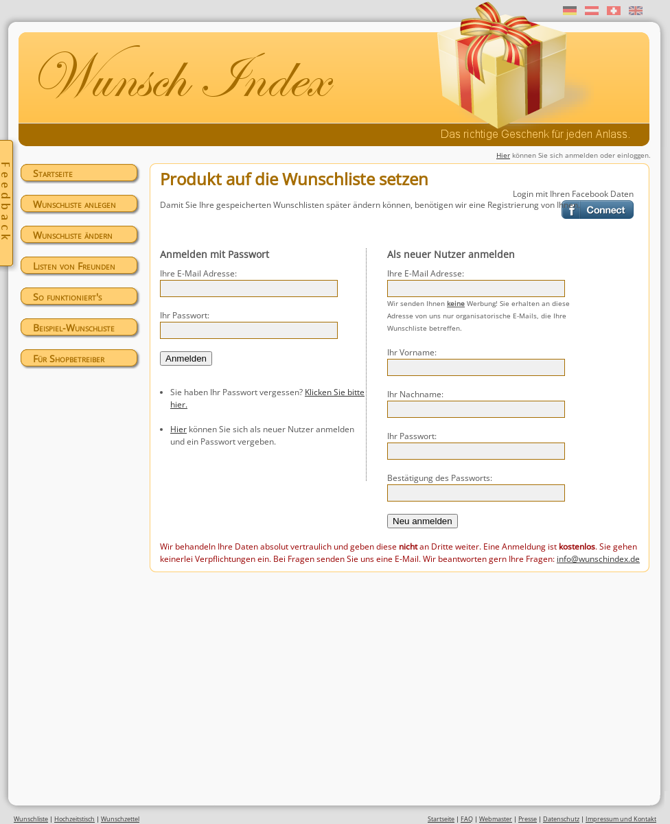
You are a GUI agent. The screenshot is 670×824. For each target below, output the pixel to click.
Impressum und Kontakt (621, 818)
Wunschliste (31, 818)
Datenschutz (561, 818)
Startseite (53, 173)
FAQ (467, 818)
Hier (503, 155)
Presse (527, 818)
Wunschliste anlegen (74, 204)
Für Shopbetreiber (68, 358)
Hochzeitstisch (74, 818)
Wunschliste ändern (73, 235)
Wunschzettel (120, 818)
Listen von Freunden (74, 265)
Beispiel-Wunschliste (74, 327)
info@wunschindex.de (598, 559)
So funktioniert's (67, 296)
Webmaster (495, 818)
